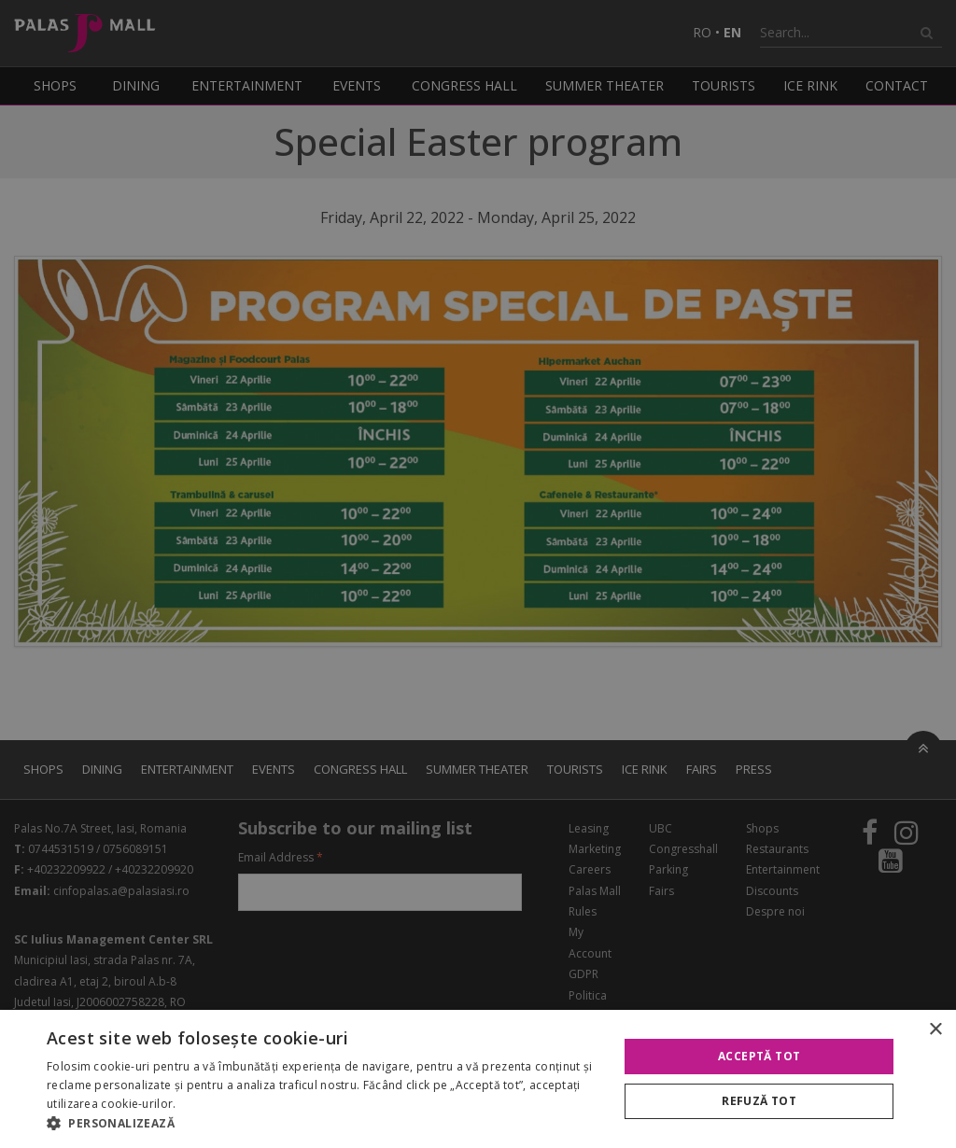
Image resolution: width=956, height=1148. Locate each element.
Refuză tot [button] (759, 1101)
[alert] (478, 574)
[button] (324, 1123)
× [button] (935, 1030)
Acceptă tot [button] (759, 1056)
